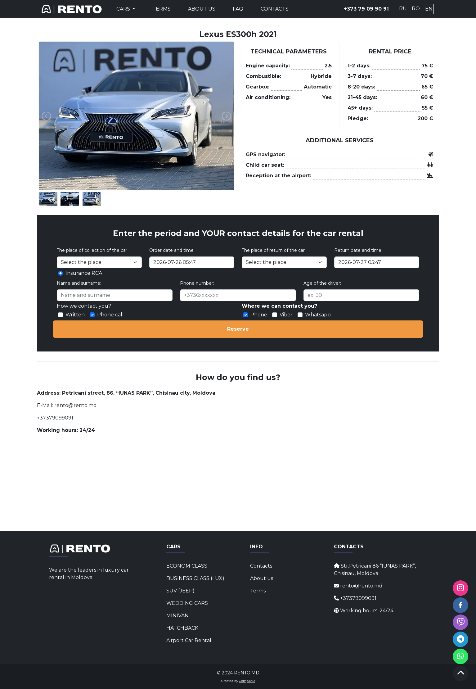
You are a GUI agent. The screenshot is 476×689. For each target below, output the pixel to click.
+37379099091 (55, 418)
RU (403, 8)
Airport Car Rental (188, 640)
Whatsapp (318, 315)
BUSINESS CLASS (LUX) (195, 578)
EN (429, 9)
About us (201, 9)
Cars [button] (123, 9)
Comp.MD (247, 681)
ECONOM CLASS (186, 566)
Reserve (238, 329)
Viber (286, 315)
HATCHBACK (182, 628)
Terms (161, 9)
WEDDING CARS (187, 603)
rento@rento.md (75, 405)
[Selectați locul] (99, 262)
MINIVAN (177, 616)
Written (75, 315)
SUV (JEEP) (180, 591)
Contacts (275, 9)
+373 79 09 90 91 (366, 9)
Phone (258, 315)
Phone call (110, 315)
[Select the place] (284, 262)
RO (416, 8)
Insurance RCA (83, 273)
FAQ (238, 9)
